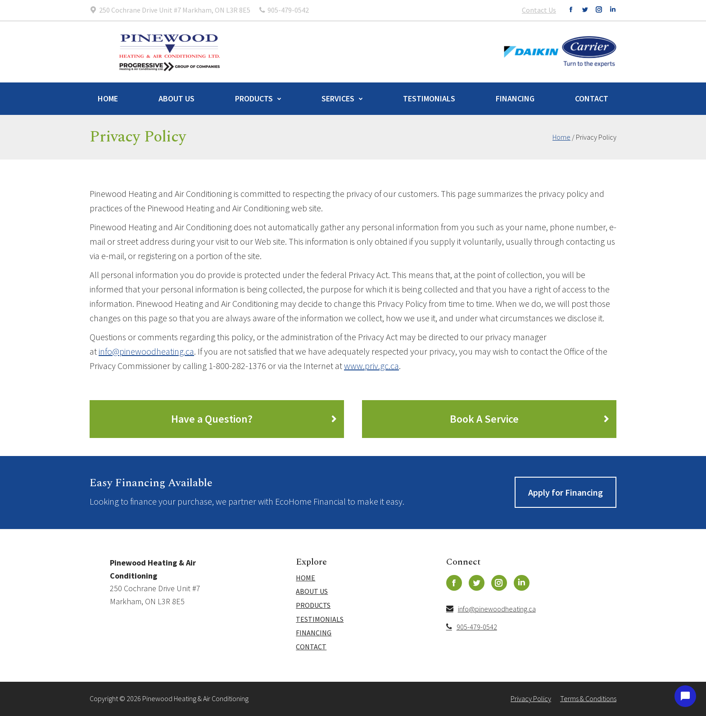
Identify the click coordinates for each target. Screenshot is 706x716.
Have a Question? (212, 419)
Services (337, 98)
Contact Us (539, 9)
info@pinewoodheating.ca (146, 351)
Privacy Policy (531, 698)
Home (108, 98)
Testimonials (429, 98)
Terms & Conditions (588, 698)
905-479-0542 (471, 626)
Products (254, 98)
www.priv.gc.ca (371, 365)
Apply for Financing (565, 492)
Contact (591, 98)
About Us (176, 98)
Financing (515, 98)
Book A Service (484, 419)
